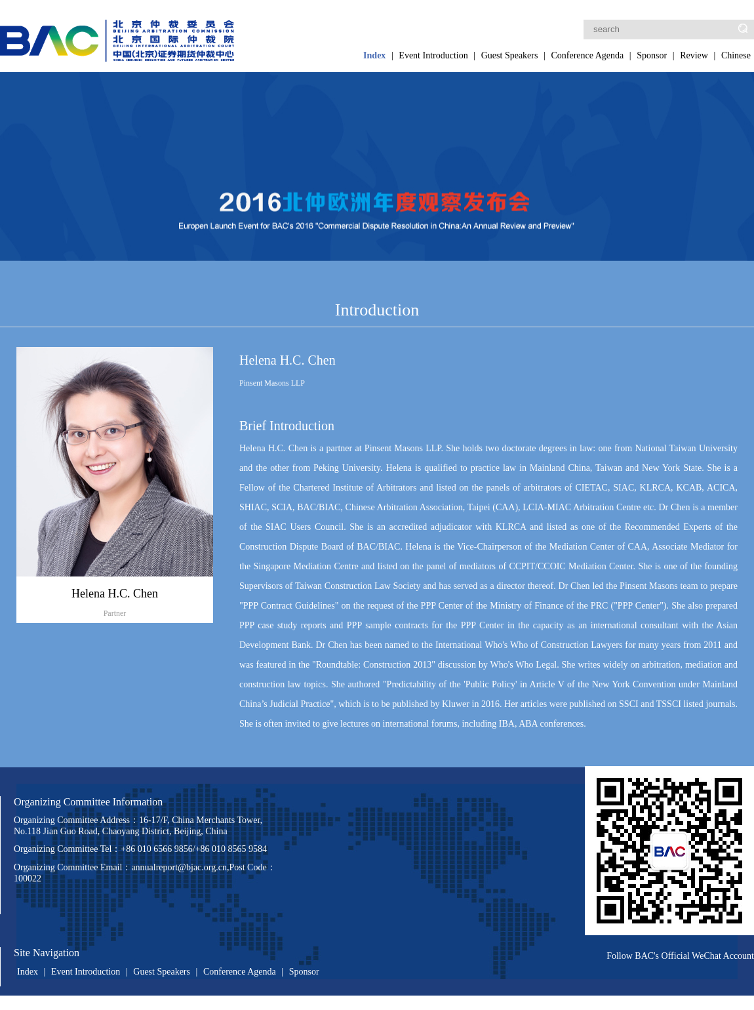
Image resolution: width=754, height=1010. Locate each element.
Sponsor (652, 55)
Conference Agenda (587, 55)
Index (374, 55)
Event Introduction (433, 55)
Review (694, 55)
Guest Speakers (509, 55)
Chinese (736, 55)
